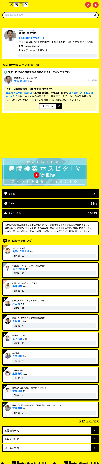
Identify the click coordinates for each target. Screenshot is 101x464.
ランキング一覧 (89, 420)
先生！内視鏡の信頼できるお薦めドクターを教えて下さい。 (40, 72)
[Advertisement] (50, 135)
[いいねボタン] (47, 106)
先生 (25, 79)
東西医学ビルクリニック (31, 38)
